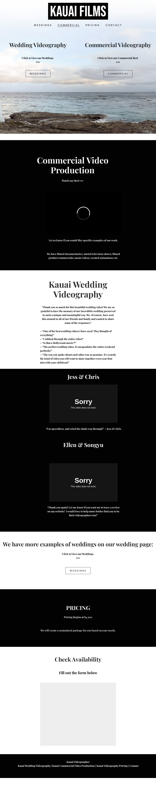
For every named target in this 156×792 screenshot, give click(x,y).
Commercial (118, 73)
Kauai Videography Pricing (112, 779)
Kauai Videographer (78, 776)
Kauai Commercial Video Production (73, 779)
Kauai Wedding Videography (34, 779)
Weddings (38, 73)
